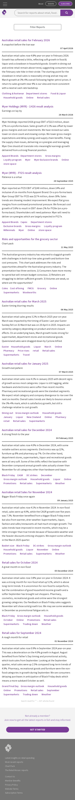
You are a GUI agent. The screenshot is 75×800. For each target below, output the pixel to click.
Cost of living (17, 288)
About (40, 4)
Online (29, 97)
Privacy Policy (11, 784)
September (53, 690)
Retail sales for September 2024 (21, 633)
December (46, 475)
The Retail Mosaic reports (16, 770)
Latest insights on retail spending (19, 757)
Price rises (23, 350)
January (7, 417)
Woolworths (29, 292)
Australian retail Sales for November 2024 (27, 492)
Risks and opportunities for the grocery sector (30, 239)
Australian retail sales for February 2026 (26, 40)
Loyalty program (12, 159)
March (48, 346)
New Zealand (34, 417)
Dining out (7, 413)
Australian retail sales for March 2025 (24, 301)
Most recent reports (14, 762)
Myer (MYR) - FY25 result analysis (22, 173)
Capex (24, 222)
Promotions (9, 483)
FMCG (31, 288)
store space (9, 163)
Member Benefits (12, 780)
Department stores (36, 93)
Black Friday (8, 475)
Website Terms (11, 788)
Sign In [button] (51, 4)
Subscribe (65, 4)
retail (36, 350)
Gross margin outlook (27, 413)
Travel (26, 354)
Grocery (41, 288)
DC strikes (32, 475)
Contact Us (10, 776)
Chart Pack (10, 766)
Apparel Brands (10, 155)
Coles (5, 288)
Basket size (8, 545)
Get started (37, 729)
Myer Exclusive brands (46, 159)
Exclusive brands (12, 226)
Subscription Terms (14, 792)
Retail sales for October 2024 (20, 562)
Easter (5, 346)
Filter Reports (37, 27)
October (8, 620)
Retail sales (43, 97)
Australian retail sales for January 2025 (25, 363)
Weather (60, 483)
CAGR (20, 475)
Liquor (37, 346)
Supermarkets (11, 292)
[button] (5, 4)
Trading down (30, 624)
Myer (27, 159)
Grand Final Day (10, 686)
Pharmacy (8, 350)
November (42, 549)
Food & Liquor (58, 93)
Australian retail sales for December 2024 (27, 430)
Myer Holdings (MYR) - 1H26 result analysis (27, 106)
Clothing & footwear (13, 93)
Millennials (9, 230)
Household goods (13, 97)
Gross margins (52, 155)
